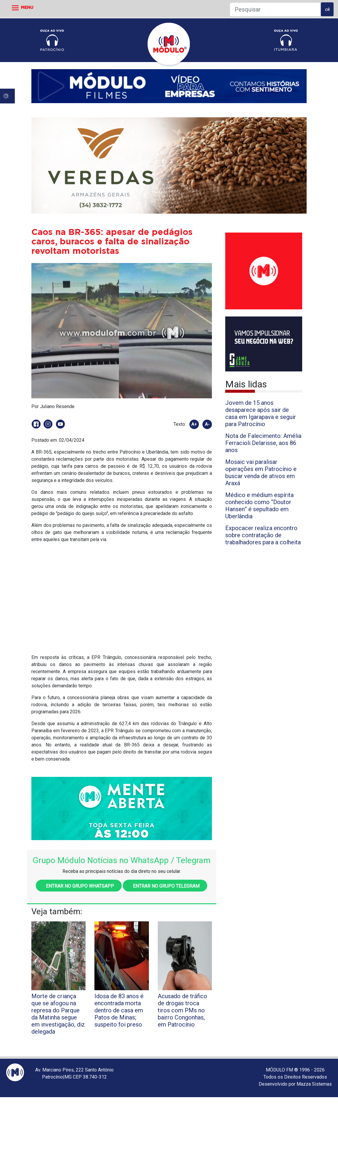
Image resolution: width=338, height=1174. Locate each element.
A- (207, 424)
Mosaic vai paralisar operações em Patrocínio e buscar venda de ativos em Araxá (261, 472)
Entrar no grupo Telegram (165, 886)
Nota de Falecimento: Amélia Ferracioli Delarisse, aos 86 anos (263, 443)
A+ (194, 424)
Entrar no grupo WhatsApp (79, 886)
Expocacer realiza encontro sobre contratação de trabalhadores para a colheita (263, 535)
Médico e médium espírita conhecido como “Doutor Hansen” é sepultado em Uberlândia (259, 505)
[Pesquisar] (275, 9)
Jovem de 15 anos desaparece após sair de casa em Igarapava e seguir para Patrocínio (260, 413)
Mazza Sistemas (314, 1084)
